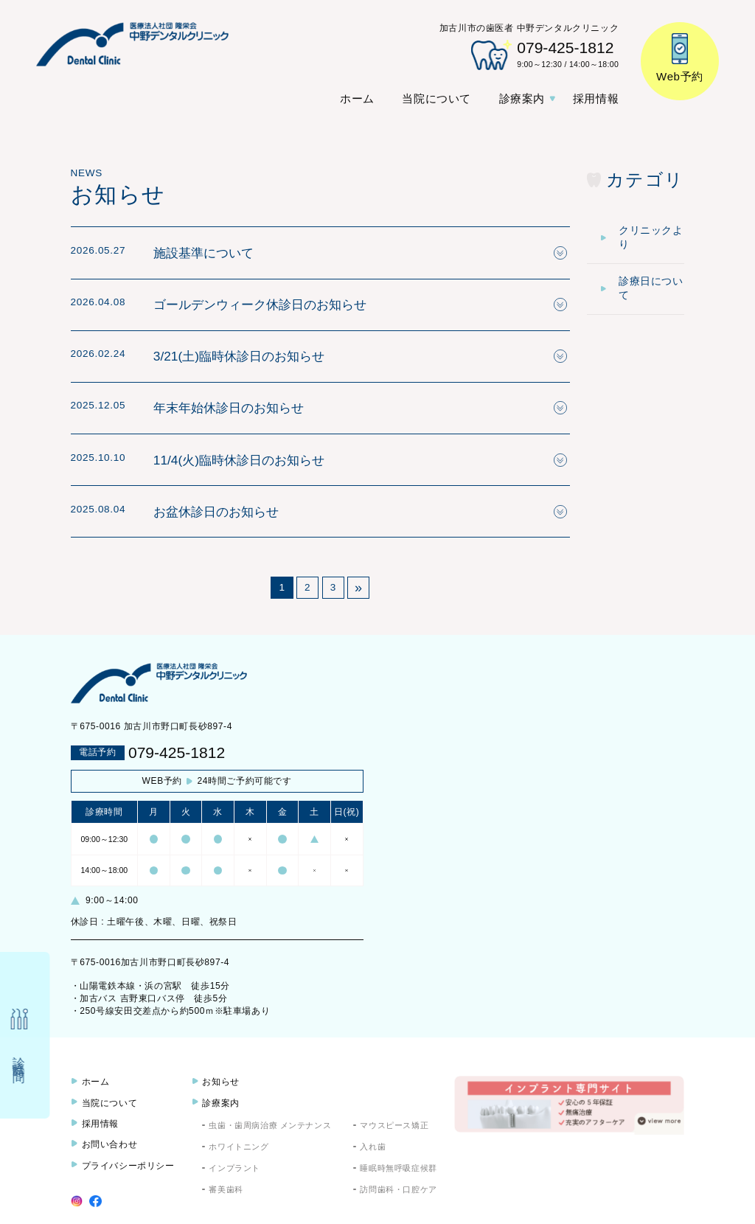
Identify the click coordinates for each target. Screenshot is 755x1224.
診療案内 (522, 98)
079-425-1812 (176, 752)
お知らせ (220, 1082)
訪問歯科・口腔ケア (398, 1189)
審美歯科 (226, 1189)
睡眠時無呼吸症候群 (398, 1168)
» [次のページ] (359, 587)
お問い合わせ (110, 1144)
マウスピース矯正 (394, 1125)
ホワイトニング (238, 1146)
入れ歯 (373, 1146)
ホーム (357, 98)
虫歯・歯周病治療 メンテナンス (270, 1125)
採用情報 (596, 98)
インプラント (234, 1168)
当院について (436, 98)
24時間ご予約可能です (217, 781)
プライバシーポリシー (128, 1166)
